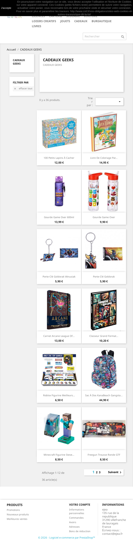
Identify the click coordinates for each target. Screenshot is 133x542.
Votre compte (79, 505)
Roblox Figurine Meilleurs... (59, 395)
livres (36, 26)
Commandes (76, 517)
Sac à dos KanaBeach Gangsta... (104, 395)
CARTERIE (55, 16)
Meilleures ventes (17, 519)
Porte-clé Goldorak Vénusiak (59, 276)
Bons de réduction (79, 531)
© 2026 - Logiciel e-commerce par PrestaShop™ (66, 537)
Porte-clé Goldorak (104, 276)
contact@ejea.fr (112, 534)
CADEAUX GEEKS (19, 61)
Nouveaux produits (18, 514)
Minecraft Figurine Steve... (59, 454)
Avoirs (72, 522)
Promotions (13, 510)
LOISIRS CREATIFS (44, 21)
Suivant (115, 472)
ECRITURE (90, 16)
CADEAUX (80, 21)
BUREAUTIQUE (102, 21)
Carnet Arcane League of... (59, 336)
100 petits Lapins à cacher (59, 157)
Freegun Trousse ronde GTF (104, 454)
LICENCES (38, 16)
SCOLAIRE (73, 16)
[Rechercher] (104, 36)
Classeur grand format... (103, 336)
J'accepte (6, 8)
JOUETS (65, 21)
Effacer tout (23, 88)
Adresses (74, 526)
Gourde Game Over (104, 217)
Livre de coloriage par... (104, 157)
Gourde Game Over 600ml (59, 217)
